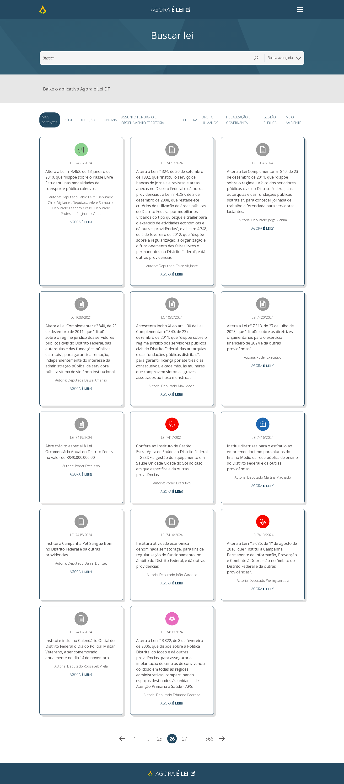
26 (173, 740)
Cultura (189, 120)
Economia (106, 120)
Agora (171, 9)
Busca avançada (284, 58)
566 (209, 740)
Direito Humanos (208, 121)
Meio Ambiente (293, 121)
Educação (85, 120)
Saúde (67, 120)
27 (185, 740)
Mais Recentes (49, 121)
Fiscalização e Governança (237, 121)
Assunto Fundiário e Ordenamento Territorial (141, 121)
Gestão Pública (269, 121)
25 (160, 740)
